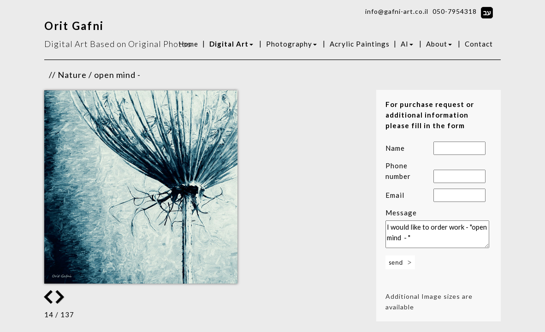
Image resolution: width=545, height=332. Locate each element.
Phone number (398, 170)
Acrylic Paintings (360, 44)
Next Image (48, 297)
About (439, 44)
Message (401, 212)
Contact (479, 44)
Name (395, 148)
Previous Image (60, 297)
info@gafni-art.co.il (396, 11)
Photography (291, 44)
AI (407, 44)
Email (394, 195)
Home (188, 44)
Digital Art (231, 44)
